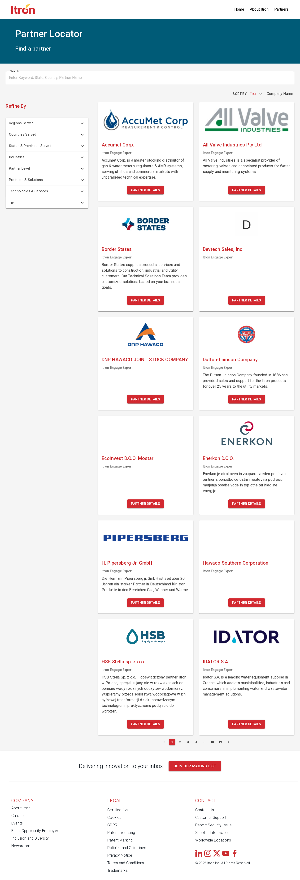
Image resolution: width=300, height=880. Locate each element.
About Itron (259, 9)
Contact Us (204, 810)
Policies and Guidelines (126, 848)
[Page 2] (180, 742)
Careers (18, 815)
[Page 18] (212, 742)
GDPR (112, 825)
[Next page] (228, 742)
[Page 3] (188, 742)
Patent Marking (120, 840)
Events (17, 823)
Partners (281, 9)
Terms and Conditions (125, 863)
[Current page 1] (172, 742)
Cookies (114, 817)
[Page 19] (220, 742)
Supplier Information (212, 832)
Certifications (118, 810)
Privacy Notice (119, 855)
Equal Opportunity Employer (34, 830)
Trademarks (117, 870)
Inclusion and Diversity (30, 838)
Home (239, 9)
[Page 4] (196, 742)
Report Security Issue (213, 825)
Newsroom (20, 846)
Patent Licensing (121, 832)
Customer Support (210, 817)
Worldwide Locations (213, 840)
